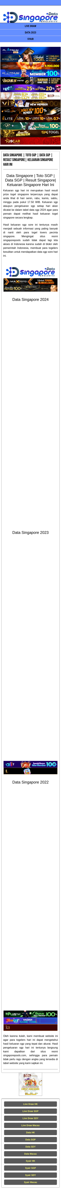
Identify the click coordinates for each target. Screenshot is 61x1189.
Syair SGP (30, 1168)
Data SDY (30, 1146)
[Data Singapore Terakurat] (30, 50)
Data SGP (30, 1139)
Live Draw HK (30, 1104)
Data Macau (30, 1154)
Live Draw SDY (30, 1118)
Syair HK (30, 1161)
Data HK (30, 1132)
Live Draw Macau (30, 1125)
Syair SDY (30, 1175)
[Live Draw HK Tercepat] (30, 1084)
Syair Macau (30, 1182)
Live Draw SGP (31, 1111)
